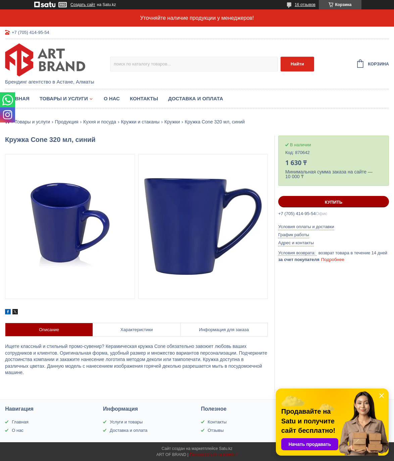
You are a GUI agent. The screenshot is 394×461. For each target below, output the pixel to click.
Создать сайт (82, 4)
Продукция (67, 121)
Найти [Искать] (297, 63)
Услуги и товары (126, 421)
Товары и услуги (64, 98)
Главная (17, 98)
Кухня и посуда (99, 121)
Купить (333, 202)
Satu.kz (225, 448)
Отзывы (216, 430)
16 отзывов (305, 4)
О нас (112, 98)
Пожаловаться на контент (214, 454)
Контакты (144, 98)
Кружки (172, 121)
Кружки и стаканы (140, 121)
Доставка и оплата (195, 98)
